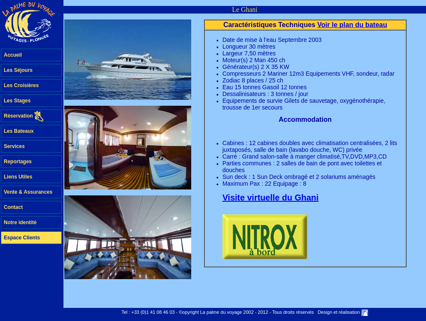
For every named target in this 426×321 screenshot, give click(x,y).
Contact (13, 207)
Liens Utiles (18, 177)
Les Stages (17, 101)
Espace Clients (22, 238)
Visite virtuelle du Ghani (271, 197)
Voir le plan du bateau (352, 24)
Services (14, 146)
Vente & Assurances (28, 192)
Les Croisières (21, 85)
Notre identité (20, 222)
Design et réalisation (339, 312)
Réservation (24, 116)
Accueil (13, 55)
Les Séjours (18, 70)
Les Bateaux (19, 131)
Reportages (18, 162)
